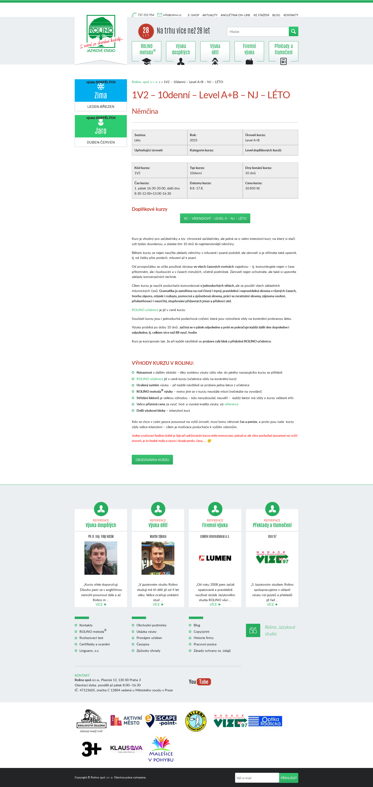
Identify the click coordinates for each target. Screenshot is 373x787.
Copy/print (201, 631)
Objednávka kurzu (152, 459)
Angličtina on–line (235, 15)
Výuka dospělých (181, 49)
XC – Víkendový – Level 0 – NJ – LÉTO (215, 218)
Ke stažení (261, 15)
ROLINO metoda (146, 49)
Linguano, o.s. (89, 650)
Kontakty (291, 15)
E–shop (193, 15)
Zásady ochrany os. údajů (212, 650)
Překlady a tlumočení (284, 49)
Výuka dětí (215, 49)
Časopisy (143, 644)
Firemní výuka (249, 49)
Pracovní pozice (205, 644)
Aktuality (209, 15)
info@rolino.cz (172, 15)
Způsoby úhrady (148, 650)
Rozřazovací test (91, 637)
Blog (276, 15)
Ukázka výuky (147, 631)
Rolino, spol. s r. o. (145, 81)
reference (231, 404)
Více (99, 604)
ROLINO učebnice (145, 309)
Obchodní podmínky (152, 625)
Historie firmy (204, 637)
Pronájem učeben (149, 637)
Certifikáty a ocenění (94, 644)
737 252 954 (146, 15)
